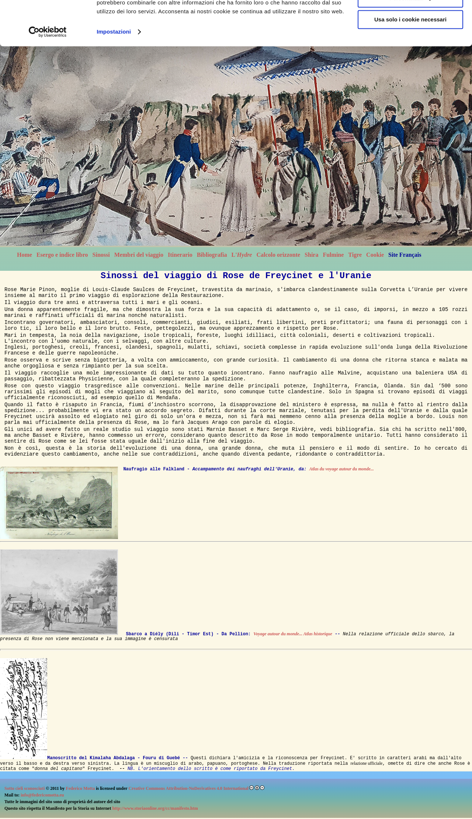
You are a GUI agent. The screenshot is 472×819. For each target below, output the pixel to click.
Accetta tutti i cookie (411, 18)
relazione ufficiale (367, 763)
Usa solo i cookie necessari (410, 61)
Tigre (355, 255)
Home (24, 255)
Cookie (375, 255)
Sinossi (101, 255)
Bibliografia (212, 255)
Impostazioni (114, 73)
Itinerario (180, 255)
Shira (311, 255)
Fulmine (333, 255)
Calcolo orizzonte (278, 255)
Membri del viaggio (138, 255)
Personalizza (410, 40)
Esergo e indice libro (62, 255)
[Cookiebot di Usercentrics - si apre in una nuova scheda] (47, 73)
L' (241, 255)
